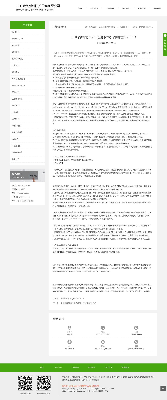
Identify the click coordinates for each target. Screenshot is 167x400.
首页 (80, 8)
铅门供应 (15, 52)
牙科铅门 (15, 92)
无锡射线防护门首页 (107, 27)
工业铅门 (15, 65)
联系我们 (158, 8)
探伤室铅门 (16, 126)
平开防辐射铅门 (18, 79)
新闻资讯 (126, 8)
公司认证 (142, 8)
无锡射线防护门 (125, 71)
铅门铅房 (15, 45)
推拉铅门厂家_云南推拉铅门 (72, 298)
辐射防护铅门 (17, 132)
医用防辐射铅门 (18, 85)
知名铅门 (15, 159)
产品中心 (110, 8)
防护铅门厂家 (17, 39)
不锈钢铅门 (16, 146)
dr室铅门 (15, 112)
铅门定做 (15, 72)
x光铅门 (15, 139)
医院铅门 (15, 119)
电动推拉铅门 (17, 152)
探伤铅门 (15, 32)
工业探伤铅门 (17, 99)
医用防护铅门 (17, 59)
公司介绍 (94, 8)
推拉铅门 (15, 106)
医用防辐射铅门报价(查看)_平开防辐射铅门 (78, 303)
